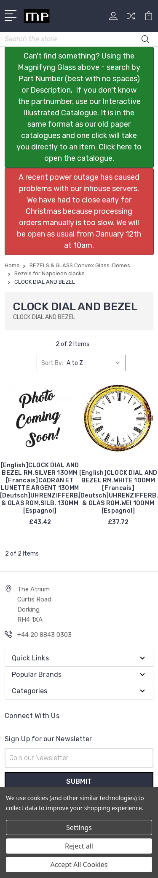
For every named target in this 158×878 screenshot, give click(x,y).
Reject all (79, 846)
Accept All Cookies (79, 864)
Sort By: (52, 363)
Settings (79, 827)
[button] (79, 107)
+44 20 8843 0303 (44, 635)
